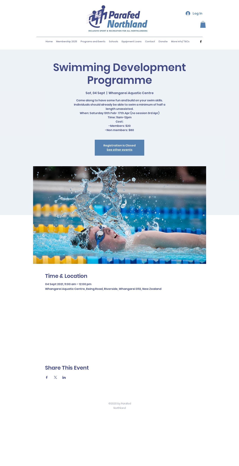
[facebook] (201, 41)
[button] (203, 24)
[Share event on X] (55, 377)
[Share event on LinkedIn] (64, 377)
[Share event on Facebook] (46, 377)
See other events (119, 150)
